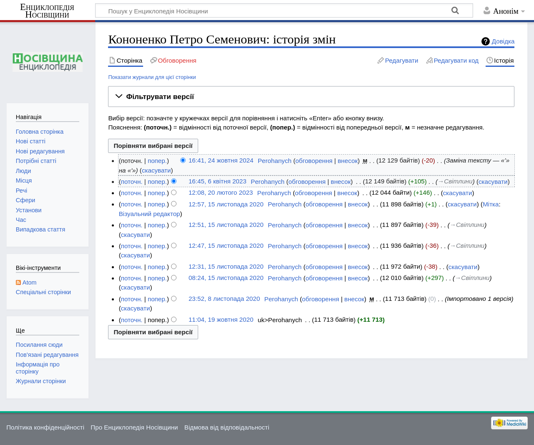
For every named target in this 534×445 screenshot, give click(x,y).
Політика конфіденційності (45, 427)
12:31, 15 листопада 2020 (226, 266)
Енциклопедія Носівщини (47, 10)
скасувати (156, 170)
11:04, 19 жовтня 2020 (221, 319)
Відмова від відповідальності (227, 427)
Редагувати (401, 60)
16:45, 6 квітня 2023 (218, 181)
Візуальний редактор (149, 213)
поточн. (132, 181)
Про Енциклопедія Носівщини (134, 427)
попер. (157, 160)
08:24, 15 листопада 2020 (226, 278)
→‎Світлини (455, 181)
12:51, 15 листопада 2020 (226, 225)
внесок (348, 160)
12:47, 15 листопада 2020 (226, 245)
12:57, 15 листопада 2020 (226, 204)
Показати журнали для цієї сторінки (152, 77)
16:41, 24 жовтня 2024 (221, 160)
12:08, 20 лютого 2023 (221, 192)
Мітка (491, 204)
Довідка (503, 41)
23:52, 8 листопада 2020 (224, 299)
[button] (311, 96)
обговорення (313, 160)
